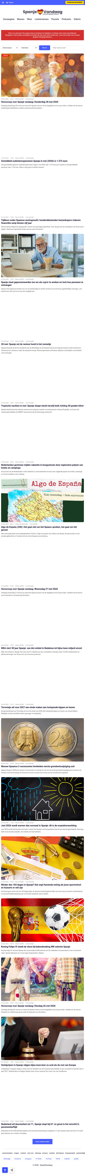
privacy (45, 1153)
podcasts (66, 19)
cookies (52, 1153)
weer (29, 19)
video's (77, 19)
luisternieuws (42, 19)
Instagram (28, 1159)
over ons (30, 1153)
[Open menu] (3, 2)
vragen (16, 1153)
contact (23, 1153)
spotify (76, 1159)
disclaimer (60, 1153)
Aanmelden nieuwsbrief (74, 2)
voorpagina (8, 19)
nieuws (20, 19)
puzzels (55, 19)
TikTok (58, 1159)
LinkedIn (67, 1159)
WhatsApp (7, 1159)
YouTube (48, 1159)
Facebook (17, 1159)
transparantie (70, 1153)
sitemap (38, 1153)
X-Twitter (39, 1159)
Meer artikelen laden (42, 1141)
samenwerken (7, 1153)
